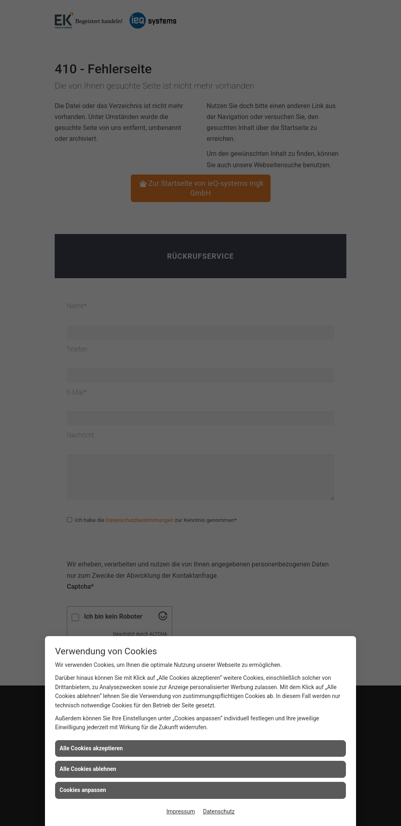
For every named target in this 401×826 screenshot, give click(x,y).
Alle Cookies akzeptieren (91, 748)
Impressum (180, 811)
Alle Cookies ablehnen (88, 769)
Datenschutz (219, 811)
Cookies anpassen (83, 790)
